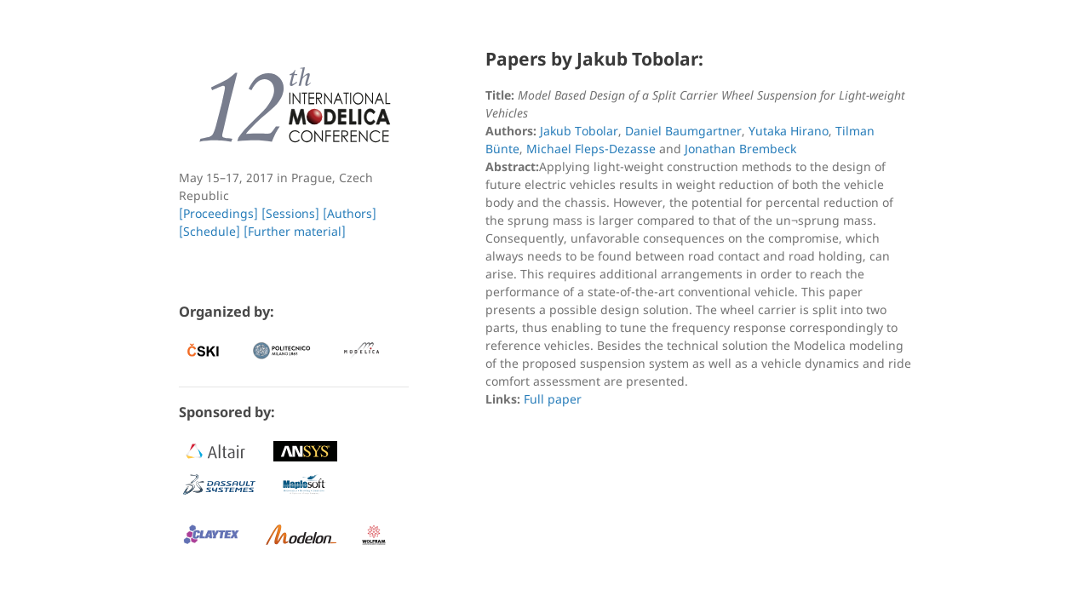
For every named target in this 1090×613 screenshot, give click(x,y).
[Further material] (295, 231)
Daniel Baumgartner (683, 131)
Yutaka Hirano (789, 131)
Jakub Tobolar (579, 131)
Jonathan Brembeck (740, 148)
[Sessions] (290, 213)
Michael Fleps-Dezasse (591, 148)
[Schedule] (209, 231)
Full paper (553, 399)
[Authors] (349, 213)
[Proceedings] (218, 213)
